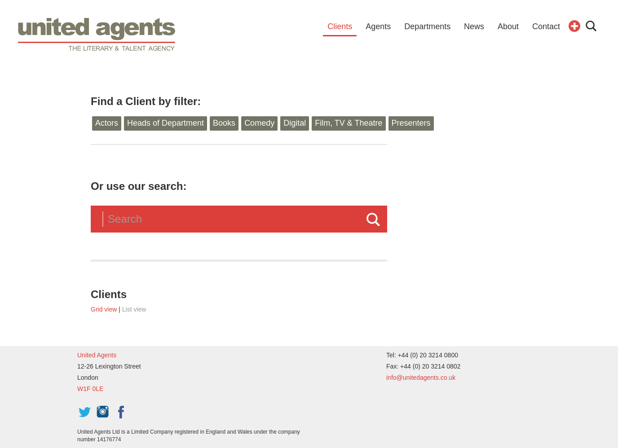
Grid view (104, 309)
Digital (294, 123)
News (474, 26)
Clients (339, 26)
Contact (546, 26)
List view (134, 309)
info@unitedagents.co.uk (420, 377)
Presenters (411, 123)
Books (224, 123)
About (508, 26)
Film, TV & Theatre (348, 123)
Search (373, 219)
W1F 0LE (90, 388)
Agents (378, 26)
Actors (106, 123)
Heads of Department (165, 123)
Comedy (259, 123)
